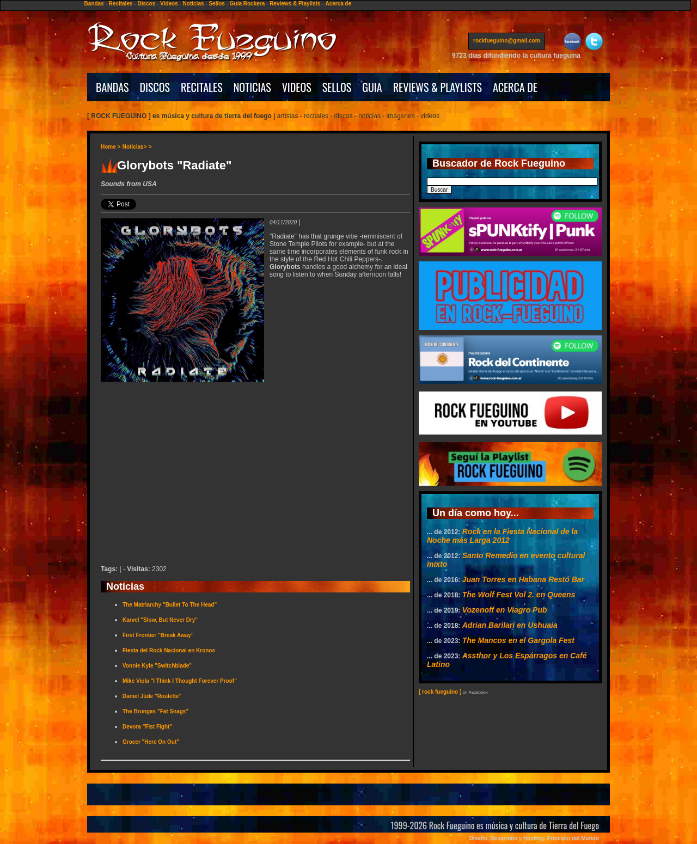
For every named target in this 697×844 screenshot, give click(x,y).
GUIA (372, 87)
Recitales (121, 4)
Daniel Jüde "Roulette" (152, 696)
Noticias (193, 4)
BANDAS (112, 87)
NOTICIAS (252, 87)
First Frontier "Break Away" (158, 635)
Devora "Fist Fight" (147, 727)
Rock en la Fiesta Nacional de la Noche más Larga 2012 (502, 536)
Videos (169, 4)
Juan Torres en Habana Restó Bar (523, 579)
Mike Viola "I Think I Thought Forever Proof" (180, 681)
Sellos (216, 4)
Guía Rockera (247, 4)
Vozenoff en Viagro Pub (504, 610)
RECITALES (202, 87)
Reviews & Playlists (295, 4)
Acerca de (338, 4)
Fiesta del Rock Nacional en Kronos (169, 650)
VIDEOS (296, 87)
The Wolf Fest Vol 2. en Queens (519, 594)
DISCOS (155, 87)
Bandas (94, 4)
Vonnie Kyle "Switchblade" (157, 666)
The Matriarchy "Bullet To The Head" (170, 605)
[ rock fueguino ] (440, 692)
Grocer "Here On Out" (151, 742)
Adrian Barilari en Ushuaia (510, 625)
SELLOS (337, 87)
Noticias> (135, 147)
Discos (146, 4)
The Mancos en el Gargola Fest (518, 640)
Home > (110, 147)
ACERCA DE (515, 87)
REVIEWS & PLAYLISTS (437, 87)
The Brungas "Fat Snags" (155, 711)
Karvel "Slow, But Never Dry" (160, 620)
